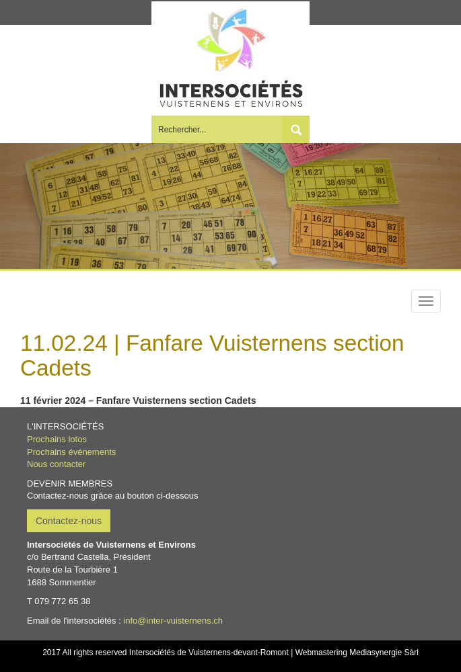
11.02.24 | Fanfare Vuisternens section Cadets (212, 355)
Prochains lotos (57, 439)
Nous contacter (56, 464)
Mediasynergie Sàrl (384, 652)
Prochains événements (71, 452)
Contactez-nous (69, 520)
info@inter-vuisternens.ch (173, 621)
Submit (296, 129)
